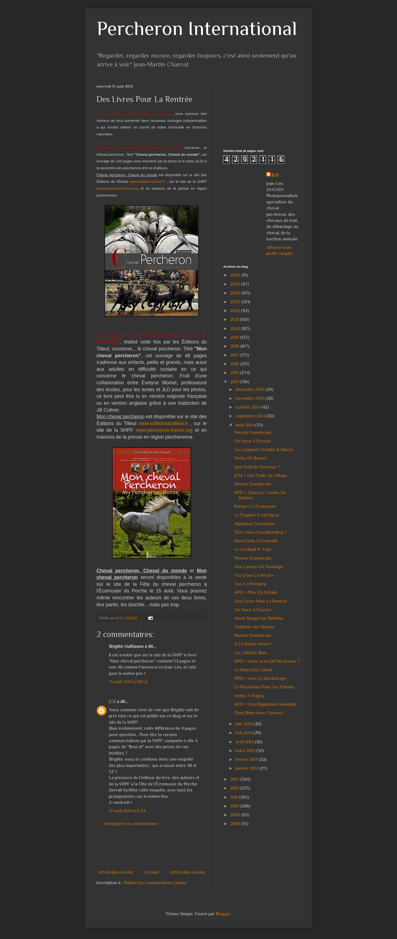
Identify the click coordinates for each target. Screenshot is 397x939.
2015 (235, 372)
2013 (235, 779)
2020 (235, 328)
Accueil (151, 872)
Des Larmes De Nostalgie (258, 566)
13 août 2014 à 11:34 (127, 810)
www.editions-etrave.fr (147, 181)
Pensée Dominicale (252, 432)
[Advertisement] (196, 848)
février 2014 (247, 759)
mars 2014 (245, 750)
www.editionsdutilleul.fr (163, 423)
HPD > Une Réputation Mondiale (265, 704)
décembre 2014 (250, 389)
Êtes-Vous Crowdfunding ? (260, 532)
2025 (235, 284)
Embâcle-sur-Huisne (254, 626)
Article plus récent (115, 872)
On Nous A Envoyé (252, 441)
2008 (235, 823)
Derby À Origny (249, 695)
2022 (235, 310)
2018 (235, 346)
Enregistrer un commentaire (130, 823)
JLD (112, 701)
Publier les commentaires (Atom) (155, 882)
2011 (234, 797)
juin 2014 (244, 723)
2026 (235, 275)
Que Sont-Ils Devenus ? (257, 467)
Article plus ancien (187, 872)
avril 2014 (245, 741)
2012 (235, 788)
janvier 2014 (247, 768)
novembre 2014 (250, 398)
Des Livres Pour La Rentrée (260, 601)
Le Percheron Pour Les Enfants (264, 687)
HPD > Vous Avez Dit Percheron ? (267, 661)
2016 (235, 363)
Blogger (223, 913)
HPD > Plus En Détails (256, 592)
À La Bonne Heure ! (252, 644)
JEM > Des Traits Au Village (260, 475)
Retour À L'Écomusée (255, 506)
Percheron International (196, 28)
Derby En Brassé (250, 458)
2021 (235, 319)
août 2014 (245, 425)
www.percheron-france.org (117, 188)
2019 (235, 337)
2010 (235, 806)
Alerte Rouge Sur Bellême (258, 618)
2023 (235, 301)
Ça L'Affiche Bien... (251, 652)
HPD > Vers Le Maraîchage (260, 678)
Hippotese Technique (254, 523)
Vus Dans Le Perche (253, 575)
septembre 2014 (250, 416)
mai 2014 (244, 732)
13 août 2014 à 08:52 (128, 681)
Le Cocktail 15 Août (252, 549)
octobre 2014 (248, 407)
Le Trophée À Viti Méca (256, 515)
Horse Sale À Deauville (256, 540)
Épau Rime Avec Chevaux (258, 712)
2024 (235, 293)
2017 (235, 355)
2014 (235, 381)
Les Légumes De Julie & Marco (263, 449)
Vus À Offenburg (250, 583)
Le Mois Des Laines (253, 669)
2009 (235, 814)
